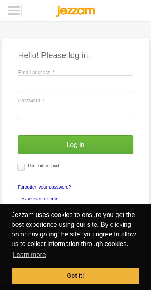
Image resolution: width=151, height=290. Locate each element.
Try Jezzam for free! (38, 198)
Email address (36, 72)
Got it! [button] (75, 275)
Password (31, 100)
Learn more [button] (29, 254)
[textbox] (75, 83)
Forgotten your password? (44, 186)
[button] (75, 144)
